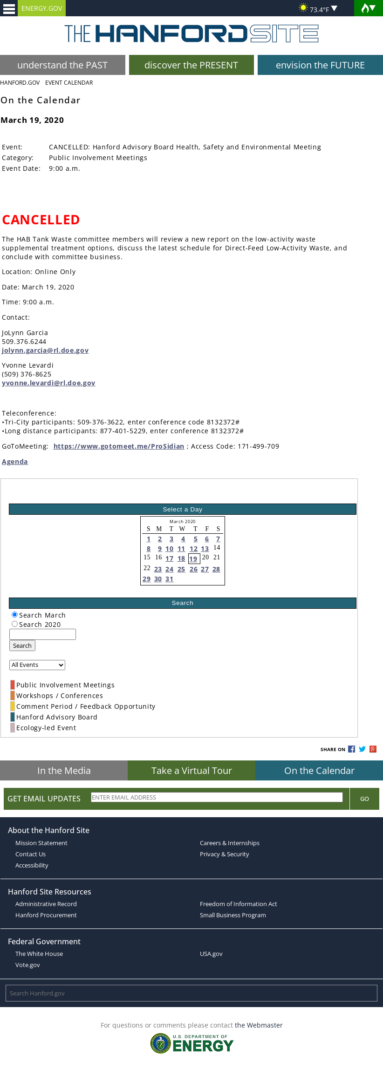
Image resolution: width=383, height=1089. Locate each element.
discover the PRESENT (191, 65)
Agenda (15, 461)
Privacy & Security (224, 854)
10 (169, 548)
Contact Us (30, 854)
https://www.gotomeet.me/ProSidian (119, 446)
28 (216, 569)
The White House (39, 953)
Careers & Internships (230, 843)
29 (146, 578)
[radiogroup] (15, 615)
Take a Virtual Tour (191, 770)
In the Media (64, 770)
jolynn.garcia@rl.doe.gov (45, 350)
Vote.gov (27, 965)
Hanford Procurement (46, 915)
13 (205, 548)
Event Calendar (69, 83)
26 (194, 569)
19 (193, 558)
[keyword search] (42, 634)
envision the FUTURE (320, 65)
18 (181, 558)
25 (181, 569)
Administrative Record (46, 904)
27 (205, 569)
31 (169, 578)
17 (169, 558)
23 (158, 569)
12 (194, 548)
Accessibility (31, 865)
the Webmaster (259, 1025)
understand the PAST (62, 65)
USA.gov (211, 953)
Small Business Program (233, 915)
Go (364, 798)
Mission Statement (41, 843)
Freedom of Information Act (238, 904)
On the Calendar (319, 770)
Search (22, 645)
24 (169, 569)
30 (158, 578)
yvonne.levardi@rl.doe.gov (49, 382)
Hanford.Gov (20, 83)
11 (181, 548)
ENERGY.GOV (41, 8)
